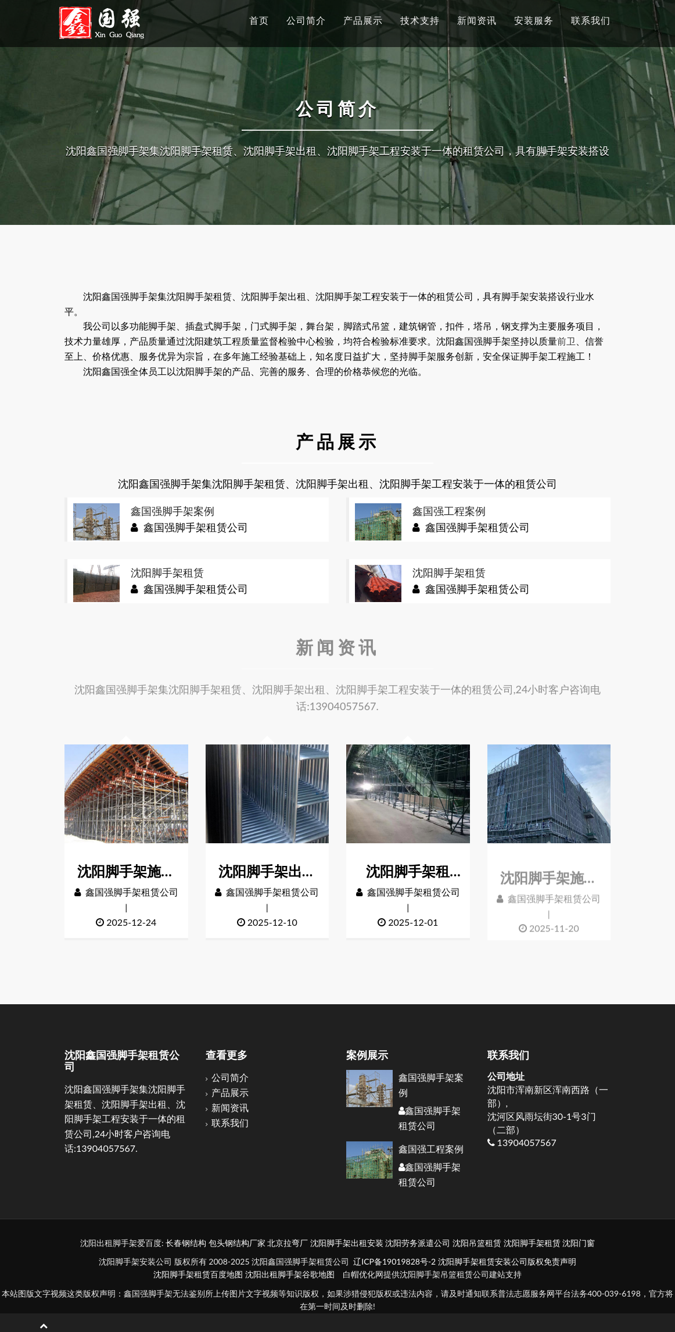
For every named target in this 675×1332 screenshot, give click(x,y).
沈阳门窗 (578, 1243)
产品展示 (230, 1092)
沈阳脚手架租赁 (532, 1243)
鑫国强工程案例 (431, 1149)
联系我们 (230, 1122)
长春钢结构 (186, 1243)
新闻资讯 (230, 1107)
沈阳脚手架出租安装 (346, 1243)
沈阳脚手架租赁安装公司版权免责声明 (507, 1261)
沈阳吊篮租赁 (477, 1243)
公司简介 (230, 1078)
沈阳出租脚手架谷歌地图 (290, 1274)
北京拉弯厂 (287, 1243)
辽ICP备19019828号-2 (394, 1261)
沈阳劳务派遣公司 (417, 1243)
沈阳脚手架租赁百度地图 (198, 1274)
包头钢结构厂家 (237, 1243)
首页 (259, 20)
